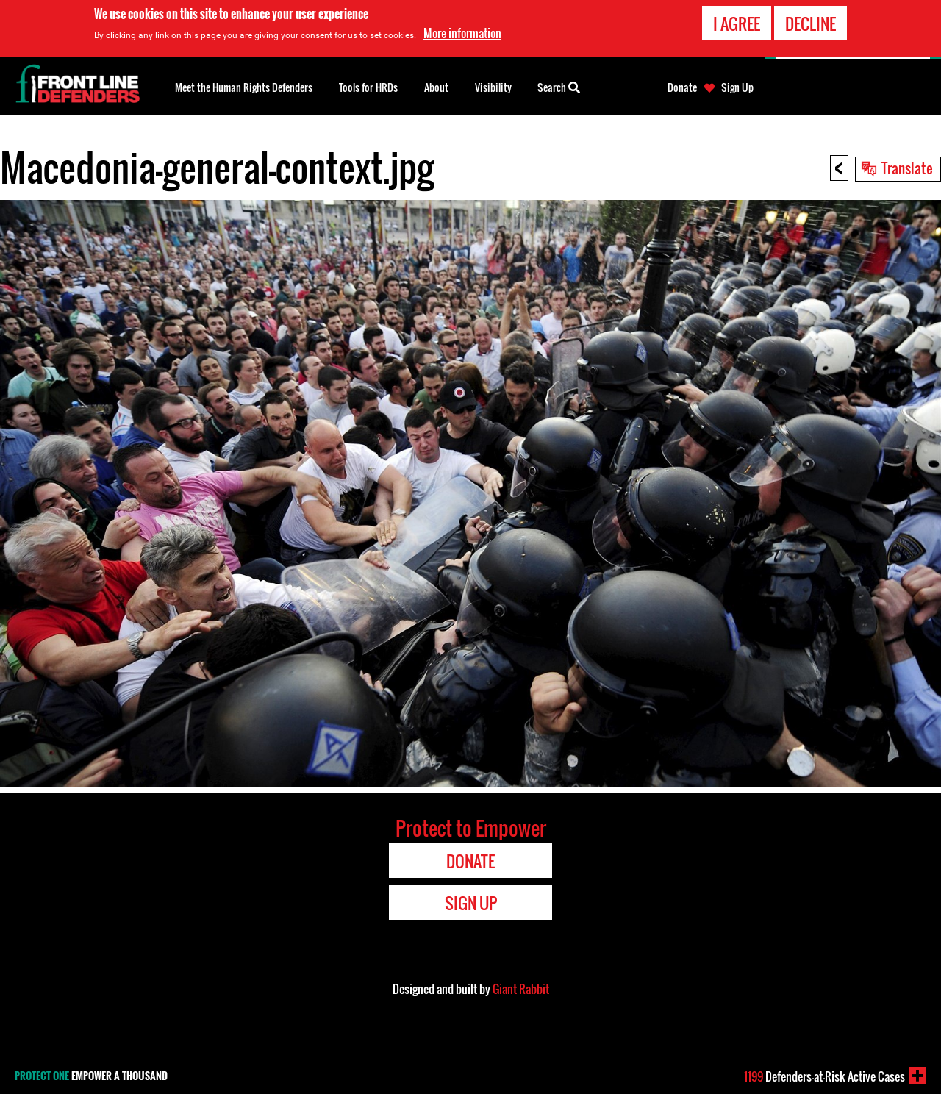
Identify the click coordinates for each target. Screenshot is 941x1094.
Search (558, 86)
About (436, 87)
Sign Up (737, 87)
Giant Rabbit (521, 989)
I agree (736, 23)
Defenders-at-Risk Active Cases (824, 1076)
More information (462, 33)
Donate (682, 87)
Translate (907, 167)
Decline (810, 23)
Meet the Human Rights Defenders (243, 87)
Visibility (493, 87)
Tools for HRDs (368, 87)
